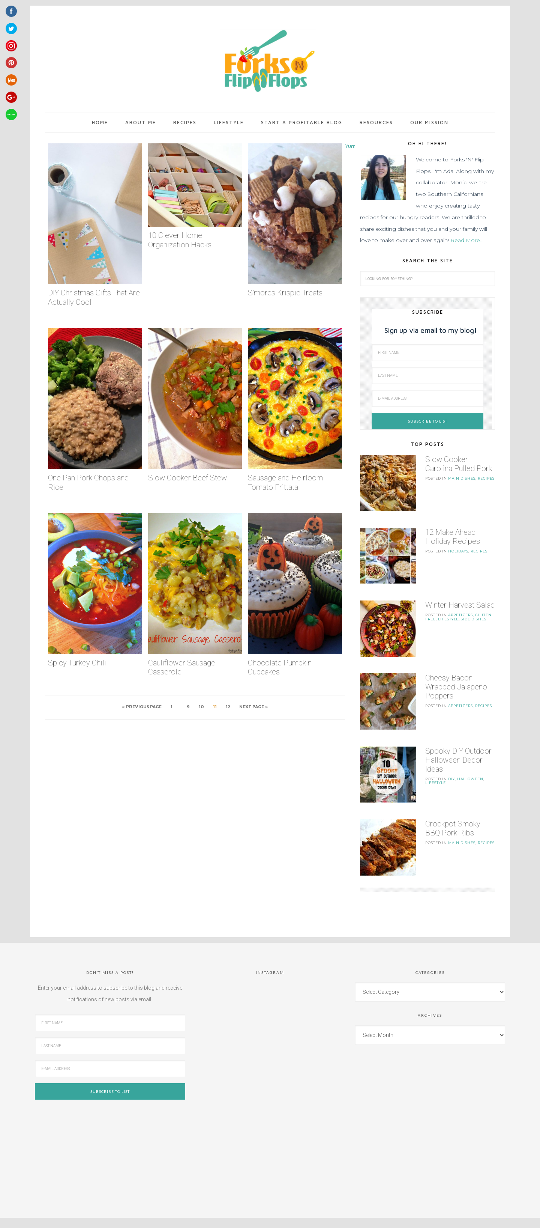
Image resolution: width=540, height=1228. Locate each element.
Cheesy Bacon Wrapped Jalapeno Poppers (456, 676)
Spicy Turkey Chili (77, 662)
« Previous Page (142, 706)
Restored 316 (314, 1208)
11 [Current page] (215, 706)
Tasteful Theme (240, 1216)
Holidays (458, 547)
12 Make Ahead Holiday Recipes (452, 533)
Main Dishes (462, 478)
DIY (451, 765)
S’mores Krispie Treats (285, 292)
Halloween (470, 765)
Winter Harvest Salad (460, 597)
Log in (355, 1216)
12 (228, 706)
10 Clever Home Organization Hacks (180, 240)
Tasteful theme (273, 1208)
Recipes (486, 478)
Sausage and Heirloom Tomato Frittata (285, 482)
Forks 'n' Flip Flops (268, 61)
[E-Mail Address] (427, 398)
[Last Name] (427, 375)
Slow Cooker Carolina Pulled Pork (458, 464)
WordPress (331, 1216)
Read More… (466, 240)
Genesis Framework (291, 1216)
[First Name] (427, 352)
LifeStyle (448, 612)
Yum (350, 146)
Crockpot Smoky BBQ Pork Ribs (452, 811)
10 (201, 706)
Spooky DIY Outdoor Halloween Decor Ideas (458, 745)
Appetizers (460, 608)
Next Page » (253, 706)
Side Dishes (473, 612)
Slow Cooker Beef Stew (187, 477)
